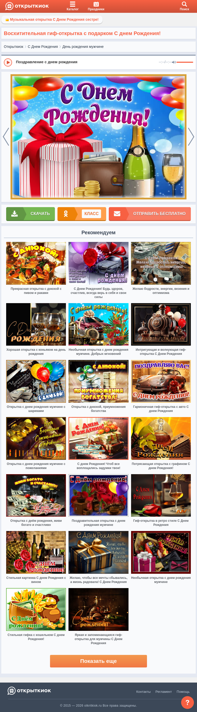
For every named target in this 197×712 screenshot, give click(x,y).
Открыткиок (13, 47)
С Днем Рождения (43, 47)
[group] (98, 62)
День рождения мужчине (83, 47)
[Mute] (173, 62)
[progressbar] (184, 62)
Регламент (163, 692)
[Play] (8, 62)
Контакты (143, 692)
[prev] (6, 137)
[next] (191, 137)
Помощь (183, 692)
